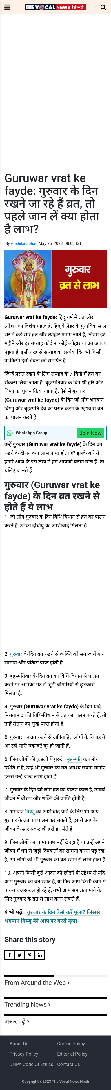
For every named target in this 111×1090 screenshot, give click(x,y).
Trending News (25, 1004)
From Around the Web (35, 982)
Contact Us (68, 1064)
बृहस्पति (74, 759)
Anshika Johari (24, 243)
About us (19, 1043)
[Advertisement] (55, 104)
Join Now (90, 433)
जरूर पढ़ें (15, 1021)
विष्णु (29, 811)
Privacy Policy (24, 1054)
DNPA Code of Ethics (31, 1064)
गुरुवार (16, 654)
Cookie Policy (71, 1043)
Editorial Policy (72, 1054)
